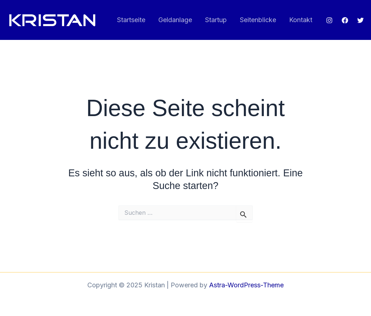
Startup (216, 20)
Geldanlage (175, 20)
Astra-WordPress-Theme (246, 285)
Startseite (131, 20)
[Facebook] (345, 20)
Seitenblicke (258, 20)
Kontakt (300, 20)
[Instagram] (329, 20)
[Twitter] (360, 20)
